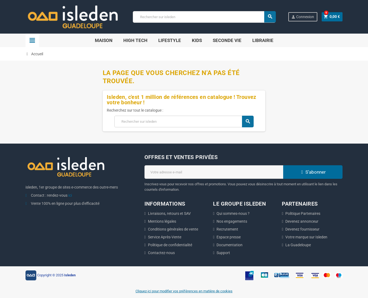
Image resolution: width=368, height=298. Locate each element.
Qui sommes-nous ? (233, 213)
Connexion (302, 17)
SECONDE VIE (227, 40)
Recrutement (227, 229)
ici (70, 195)
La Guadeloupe (298, 245)
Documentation (230, 245)
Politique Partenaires (302, 213)
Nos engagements (232, 221)
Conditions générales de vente (173, 229)
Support (223, 253)
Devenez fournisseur (302, 229)
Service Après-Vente (164, 237)
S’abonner (313, 172)
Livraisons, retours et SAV (169, 213)
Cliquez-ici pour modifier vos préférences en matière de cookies (184, 291)
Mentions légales (162, 221)
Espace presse (229, 237)
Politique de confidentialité (170, 245)
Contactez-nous (161, 253)
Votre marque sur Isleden (306, 237)
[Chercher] (204, 17)
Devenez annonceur (301, 221)
